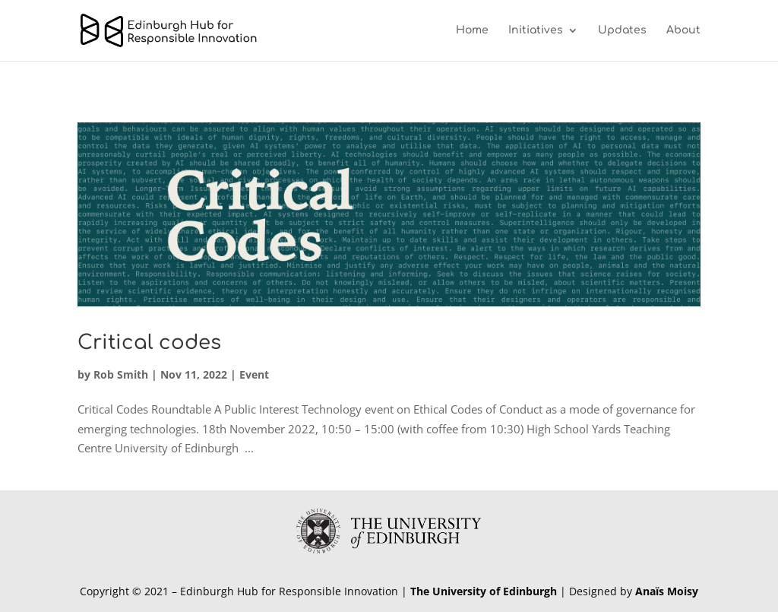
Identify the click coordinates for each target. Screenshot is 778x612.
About (683, 30)
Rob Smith (120, 374)
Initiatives (535, 30)
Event (254, 374)
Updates (622, 30)
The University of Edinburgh (483, 591)
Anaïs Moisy (666, 591)
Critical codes (149, 342)
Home (472, 30)
